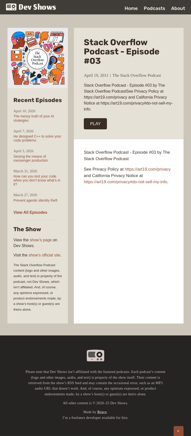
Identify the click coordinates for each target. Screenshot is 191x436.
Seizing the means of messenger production (30, 158)
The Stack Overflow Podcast (136, 75)
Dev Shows (31, 7)
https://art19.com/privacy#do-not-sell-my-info (125, 182)
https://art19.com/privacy (148, 169)
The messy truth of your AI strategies (33, 118)
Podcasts (154, 8)
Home (131, 8)
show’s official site (44, 255)
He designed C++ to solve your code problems (37, 138)
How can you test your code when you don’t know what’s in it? (36, 180)
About (178, 8)
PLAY (95, 123)
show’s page (41, 240)
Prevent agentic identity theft (35, 200)
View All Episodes (30, 212)
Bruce (102, 412)
